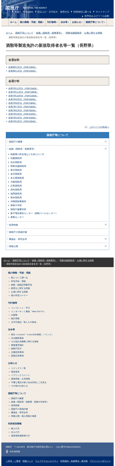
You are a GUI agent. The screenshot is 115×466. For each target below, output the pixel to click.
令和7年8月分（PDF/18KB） (22, 103)
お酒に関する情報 (93, 33)
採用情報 (13, 225)
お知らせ (12, 363)
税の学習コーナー (19, 295)
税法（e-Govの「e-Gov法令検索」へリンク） (32, 334)
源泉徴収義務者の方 (20, 436)
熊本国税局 (16, 197)
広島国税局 (16, 185)
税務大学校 (16, 205)
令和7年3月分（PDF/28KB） (22, 121)
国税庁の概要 (15, 142)
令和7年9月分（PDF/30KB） (22, 99)
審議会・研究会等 (18, 239)
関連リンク (28, 461)
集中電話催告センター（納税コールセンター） (34, 213)
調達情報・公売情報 (20, 379)
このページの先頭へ (99, 127)
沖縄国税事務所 (18, 201)
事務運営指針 (17, 345)
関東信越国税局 (73, 33)
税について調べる (19, 278)
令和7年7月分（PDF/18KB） (22, 106)
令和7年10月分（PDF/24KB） (23, 95)
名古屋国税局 (17, 178)
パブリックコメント (20, 375)
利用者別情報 (15, 423)
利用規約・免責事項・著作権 (74, 461)
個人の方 (15, 428)
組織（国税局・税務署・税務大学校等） (30, 402)
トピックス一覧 (18, 368)
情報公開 (13, 246)
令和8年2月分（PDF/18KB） (22, 67)
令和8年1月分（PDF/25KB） (22, 71)
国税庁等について (24, 33)
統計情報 (15, 318)
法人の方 (15, 432)
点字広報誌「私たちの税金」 (24, 322)
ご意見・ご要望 (13, 461)
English (29, 11)
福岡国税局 (16, 193)
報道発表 (15, 372)
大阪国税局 (16, 181)
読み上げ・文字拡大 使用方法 (53, 11)
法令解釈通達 (17, 338)
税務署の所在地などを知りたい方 (27, 154)
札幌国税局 (16, 158)
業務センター (17, 217)
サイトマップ (102, 11)
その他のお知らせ (19, 386)
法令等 (11, 329)
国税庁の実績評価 (18, 232)
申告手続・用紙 (18, 281)
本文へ (18, 11)
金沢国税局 (16, 174)
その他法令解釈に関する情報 (24, 341)
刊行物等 (12, 303)
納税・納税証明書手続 (21, 285)
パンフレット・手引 (20, 308)
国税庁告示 (16, 348)
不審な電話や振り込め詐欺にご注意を (29, 382)
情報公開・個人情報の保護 (23, 416)
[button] (32, 22)
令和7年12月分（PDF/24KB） (23, 88)
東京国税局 (16, 170)
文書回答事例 (17, 352)
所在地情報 (13, 451)
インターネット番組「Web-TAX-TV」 (28, 311)
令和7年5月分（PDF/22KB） (22, 114)
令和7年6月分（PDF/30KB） (22, 110)
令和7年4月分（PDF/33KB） (22, 117)
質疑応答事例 (17, 356)
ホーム (13, 22)
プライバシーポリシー (100, 461)
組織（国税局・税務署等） (49, 33)
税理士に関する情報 (20, 288)
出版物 (14, 315)
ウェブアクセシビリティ (46, 461)
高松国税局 (16, 189)
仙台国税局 (16, 162)
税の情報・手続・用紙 (19, 273)
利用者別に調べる (82, 11)
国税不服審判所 (18, 209)
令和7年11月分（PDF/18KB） (23, 92)
